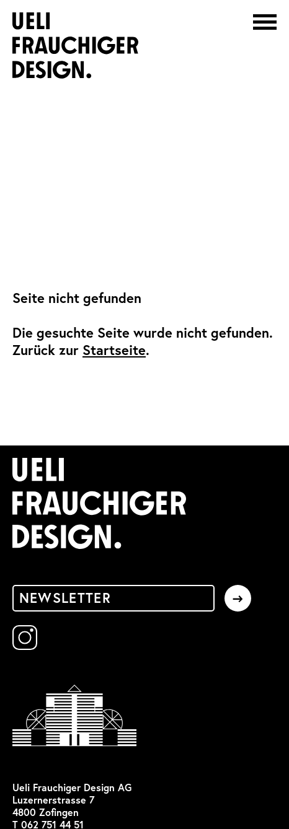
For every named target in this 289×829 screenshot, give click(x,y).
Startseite (114, 350)
